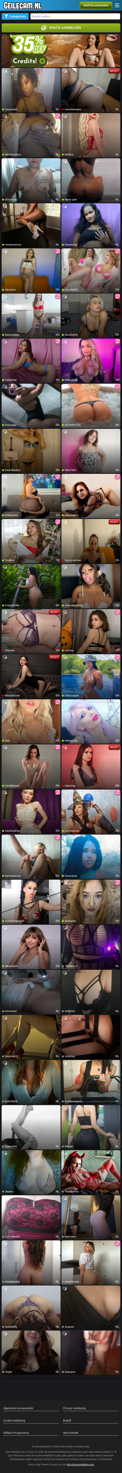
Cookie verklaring (14, 1420)
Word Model (70, 1432)
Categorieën (15, 16)
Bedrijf (67, 1420)
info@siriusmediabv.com (80, 1464)
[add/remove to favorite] (5, 71)
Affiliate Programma (16, 1432)
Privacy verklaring (74, 1408)
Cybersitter (106, 1459)
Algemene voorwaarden (18, 1408)
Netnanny (91, 1459)
